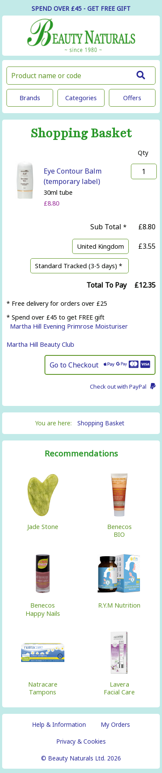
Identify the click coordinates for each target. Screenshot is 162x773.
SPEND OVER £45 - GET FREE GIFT (81, 8)
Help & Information (59, 724)
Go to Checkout (100, 365)
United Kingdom (100, 246)
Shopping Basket (100, 423)
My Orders (115, 724)
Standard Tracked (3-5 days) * (79, 266)
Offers (132, 98)
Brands (29, 98)
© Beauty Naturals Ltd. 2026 (81, 758)
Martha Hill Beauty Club (40, 344)
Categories (81, 98)
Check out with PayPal (123, 386)
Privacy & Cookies (81, 741)
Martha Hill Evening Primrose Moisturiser (69, 326)
